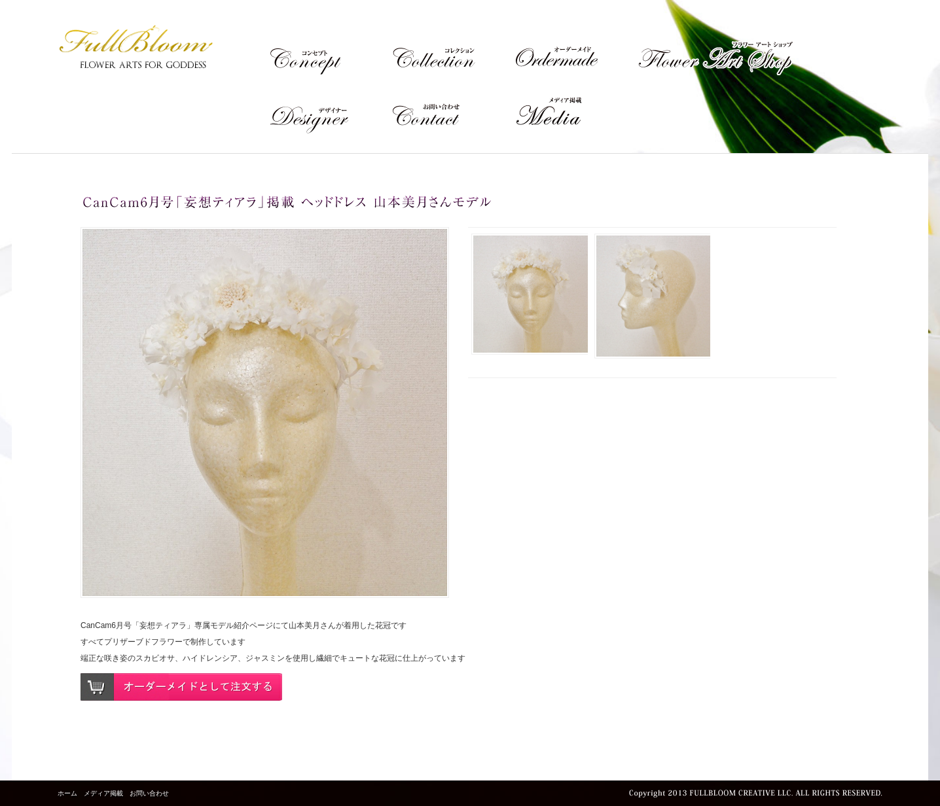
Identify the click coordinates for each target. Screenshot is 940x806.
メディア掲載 (576, 112)
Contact (452, 112)
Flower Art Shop (715, 53)
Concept (330, 53)
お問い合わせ (149, 793)
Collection (452, 53)
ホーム (67, 793)
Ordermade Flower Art (576, 53)
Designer (330, 112)
